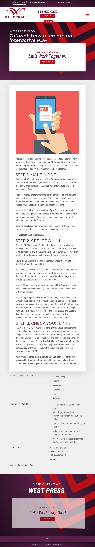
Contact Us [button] (47, 62)
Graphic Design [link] (59, 376)
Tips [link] (54, 394)
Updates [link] (56, 398)
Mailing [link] (55, 381)
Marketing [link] (57, 385)
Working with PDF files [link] (29, 165)
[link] (16, 13)
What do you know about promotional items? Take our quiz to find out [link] (68, 415)
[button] (88, 15)
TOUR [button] (47, 21)
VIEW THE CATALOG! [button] (64, 3)
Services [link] (56, 389)
